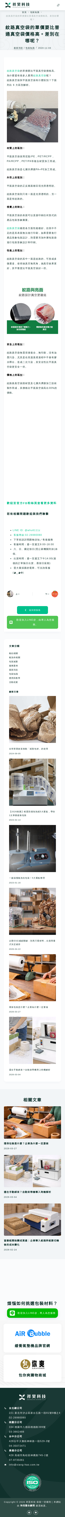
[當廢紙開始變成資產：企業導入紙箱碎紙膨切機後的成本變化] (32, 1220)
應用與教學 (14, 678)
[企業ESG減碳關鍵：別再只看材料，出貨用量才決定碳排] (32, 911)
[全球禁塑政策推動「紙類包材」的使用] (32, 719)
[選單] (58, 5)
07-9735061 (16, 1460)
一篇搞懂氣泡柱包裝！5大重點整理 (27, 878)
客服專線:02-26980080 (27, 535)
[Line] (36, 1512)
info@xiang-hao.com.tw (24, 1464)
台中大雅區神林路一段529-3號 (32, 1441)
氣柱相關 (13, 653)
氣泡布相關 (14, 657)
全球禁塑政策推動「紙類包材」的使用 (28, 749)
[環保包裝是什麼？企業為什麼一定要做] (32, 977)
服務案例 (13, 665)
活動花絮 (13, 682)
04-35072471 (17, 1446)
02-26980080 (17, 1417)
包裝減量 (13, 661)
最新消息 (18, 48)
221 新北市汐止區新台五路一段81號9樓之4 (34, 1413)
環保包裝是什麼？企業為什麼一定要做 (28, 1007)
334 (12, 1427)
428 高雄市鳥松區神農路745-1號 (28, 1455)
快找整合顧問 (27, 1505)
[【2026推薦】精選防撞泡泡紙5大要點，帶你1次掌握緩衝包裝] (32, 782)
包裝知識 (30, 48)
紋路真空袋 (13, 71)
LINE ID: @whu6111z (26, 530)
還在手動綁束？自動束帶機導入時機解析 (29, 1070)
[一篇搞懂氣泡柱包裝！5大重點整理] (32, 848)
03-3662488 (16, 1431)
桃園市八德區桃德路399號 (30, 1427)
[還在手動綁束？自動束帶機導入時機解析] (32, 1040)
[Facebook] (29, 1512)
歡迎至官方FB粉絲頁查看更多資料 (32, 503)
